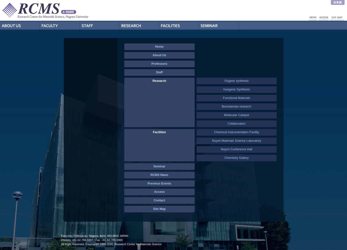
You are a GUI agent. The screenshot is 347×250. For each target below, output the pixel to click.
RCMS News (159, 175)
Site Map (159, 209)
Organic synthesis (236, 81)
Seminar (219, 25)
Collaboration (236, 123)
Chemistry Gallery (236, 158)
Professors (60, 25)
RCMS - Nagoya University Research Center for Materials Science (63, 10)
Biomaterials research (236, 106)
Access (159, 192)
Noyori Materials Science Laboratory (236, 140)
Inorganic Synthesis (236, 89)
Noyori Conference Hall (236, 149)
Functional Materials (236, 98)
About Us (20, 25)
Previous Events (159, 183)
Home (159, 46)
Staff (99, 25)
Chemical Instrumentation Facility (236, 132)
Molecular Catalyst (236, 115)
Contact (159, 200)
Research (139, 25)
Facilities (179, 25)
